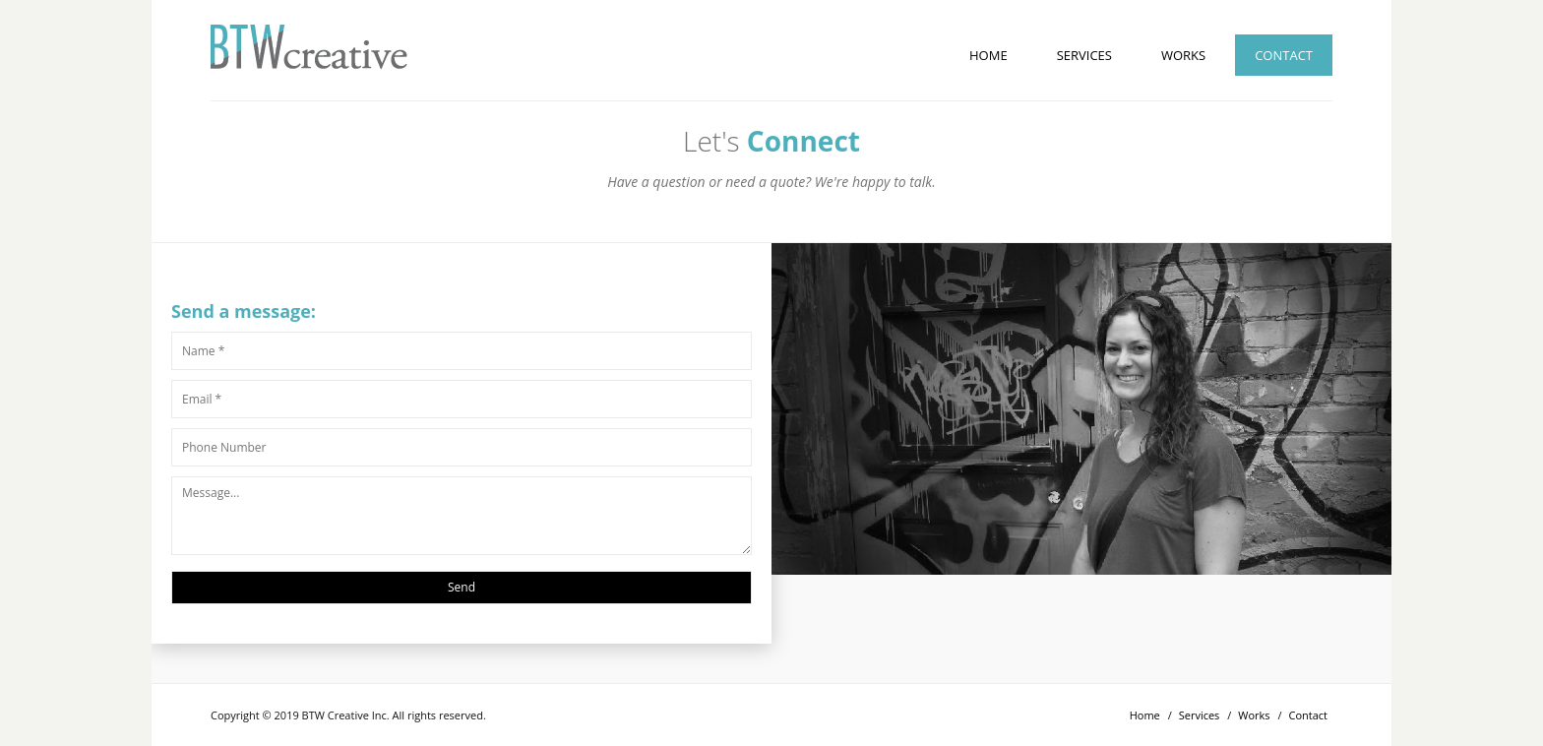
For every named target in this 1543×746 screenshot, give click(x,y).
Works (1183, 55)
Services (1084, 55)
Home (988, 55)
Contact (1284, 55)
